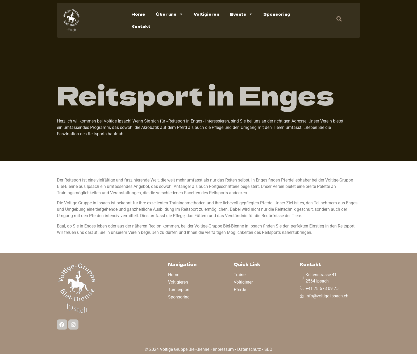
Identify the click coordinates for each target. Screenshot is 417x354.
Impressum (223, 349)
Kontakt (140, 26)
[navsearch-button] (336, 20)
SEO (268, 349)
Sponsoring (276, 14)
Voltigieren (206, 14)
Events (241, 14)
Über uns (169, 14)
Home (138, 14)
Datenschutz (249, 349)
